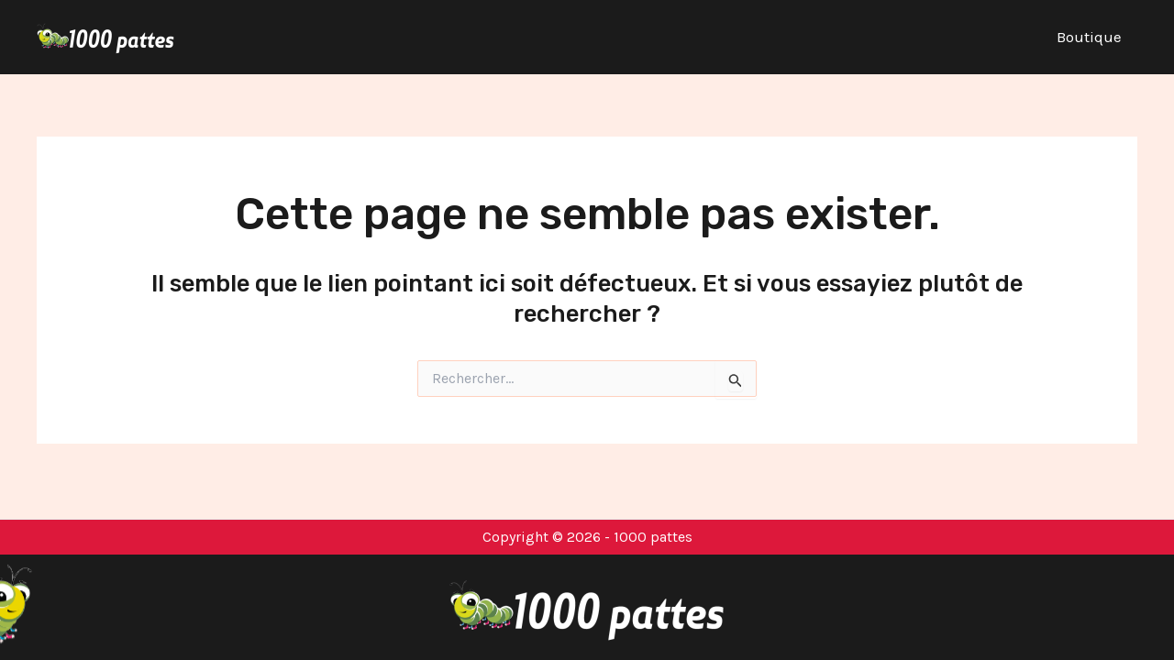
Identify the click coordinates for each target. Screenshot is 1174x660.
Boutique (1089, 37)
